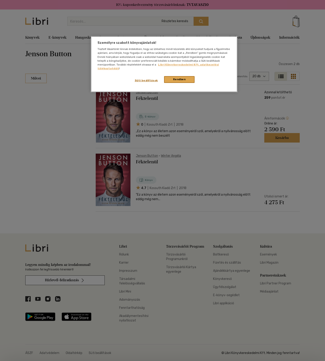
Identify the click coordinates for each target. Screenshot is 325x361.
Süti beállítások (146, 80)
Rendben (179, 79)
